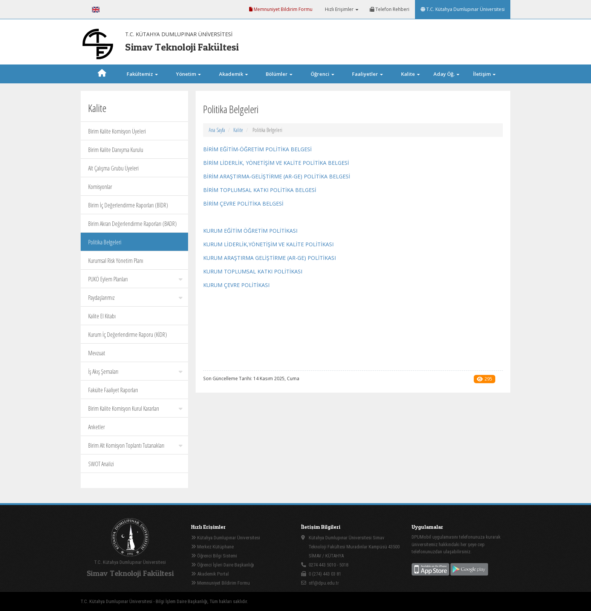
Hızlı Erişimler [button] (341, 9)
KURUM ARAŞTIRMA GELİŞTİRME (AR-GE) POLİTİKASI (269, 257)
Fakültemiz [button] (142, 74)
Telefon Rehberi (389, 9)
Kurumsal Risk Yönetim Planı (115, 260)
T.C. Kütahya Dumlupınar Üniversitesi (463, 9)
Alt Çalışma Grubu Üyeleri (113, 168)
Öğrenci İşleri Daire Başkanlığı (222, 565)
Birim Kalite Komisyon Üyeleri (117, 131)
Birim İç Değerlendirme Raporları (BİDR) (128, 205)
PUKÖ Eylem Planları (135, 279)
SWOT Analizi (101, 464)
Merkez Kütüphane (212, 547)
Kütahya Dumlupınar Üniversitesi (225, 537)
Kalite (238, 130)
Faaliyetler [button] (367, 74)
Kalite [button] (410, 74)
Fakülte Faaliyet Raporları (113, 390)
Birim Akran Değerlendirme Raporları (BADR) (132, 224)
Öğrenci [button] (322, 74)
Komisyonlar (100, 187)
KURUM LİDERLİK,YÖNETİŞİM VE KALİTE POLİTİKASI (268, 244)
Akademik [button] (233, 74)
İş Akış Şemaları (135, 371)
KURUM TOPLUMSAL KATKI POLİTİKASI (252, 271)
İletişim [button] (484, 74)
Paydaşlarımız (135, 297)
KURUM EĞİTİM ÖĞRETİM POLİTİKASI (250, 230)
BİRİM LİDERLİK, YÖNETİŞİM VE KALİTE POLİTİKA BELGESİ (276, 162)
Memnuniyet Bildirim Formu (280, 9)
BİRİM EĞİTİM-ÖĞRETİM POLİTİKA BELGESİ (257, 149)
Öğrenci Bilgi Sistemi (214, 556)
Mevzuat (96, 353)
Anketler (96, 427)
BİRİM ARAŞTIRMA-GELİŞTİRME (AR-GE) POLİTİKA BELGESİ (276, 176)
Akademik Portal (210, 574)
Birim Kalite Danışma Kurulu (115, 150)
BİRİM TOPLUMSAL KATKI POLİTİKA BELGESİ (259, 189)
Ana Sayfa (217, 130)
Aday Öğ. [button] (446, 74)
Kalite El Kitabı (102, 316)
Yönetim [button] (188, 74)
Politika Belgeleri (104, 242)
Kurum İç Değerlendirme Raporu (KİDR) (127, 334)
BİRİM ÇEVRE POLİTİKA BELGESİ (243, 203)
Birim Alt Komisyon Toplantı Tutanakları (135, 445)
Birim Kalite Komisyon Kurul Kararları (135, 408)
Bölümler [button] (279, 74)
